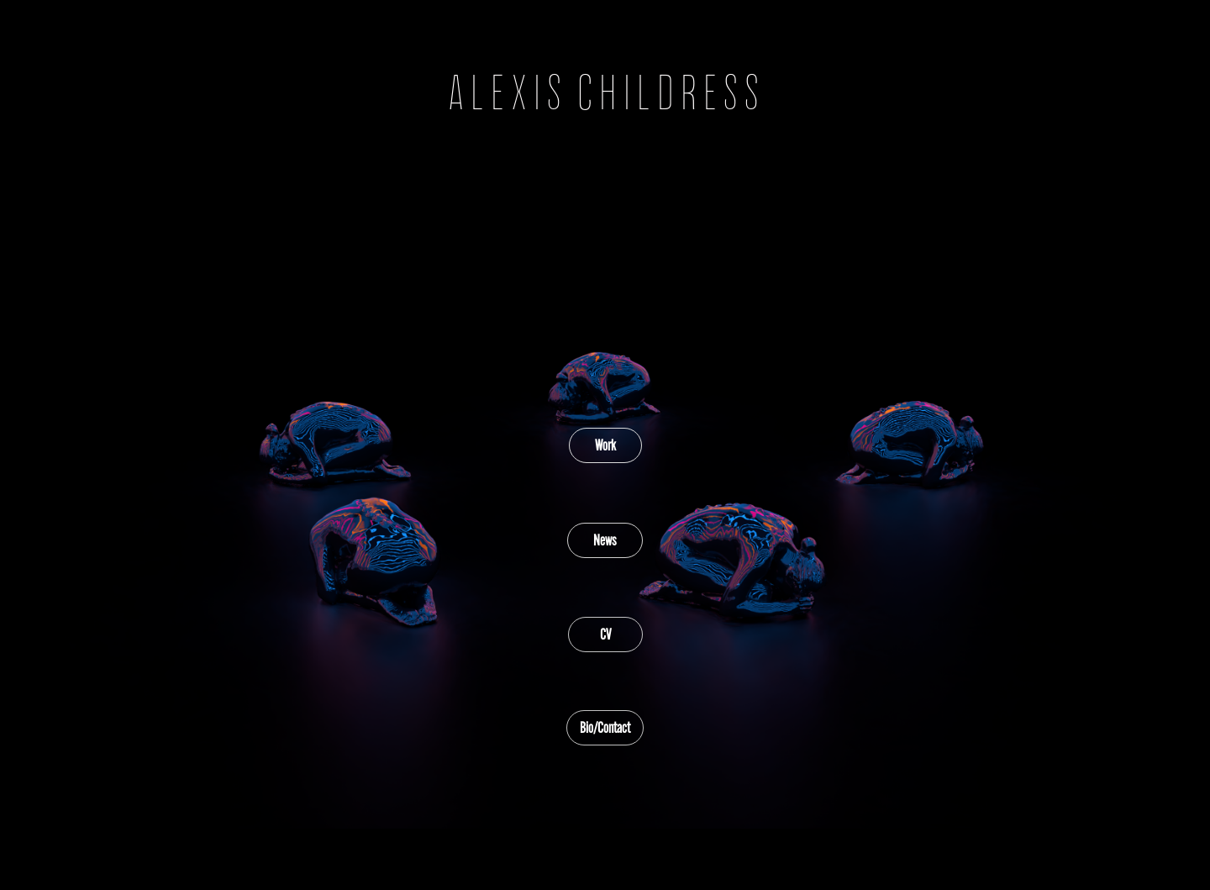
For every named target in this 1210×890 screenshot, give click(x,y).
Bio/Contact (605, 728)
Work (605, 445)
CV (605, 634)
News (605, 540)
